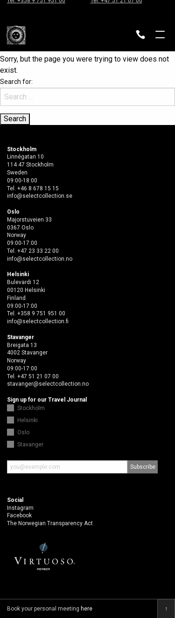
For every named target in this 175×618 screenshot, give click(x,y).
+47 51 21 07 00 (38, 376)
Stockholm (31, 408)
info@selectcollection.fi (38, 321)
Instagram (20, 508)
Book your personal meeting (49, 608)
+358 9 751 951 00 (41, 313)
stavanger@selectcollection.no (48, 384)
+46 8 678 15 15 (38, 188)
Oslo (23, 432)
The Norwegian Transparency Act (50, 523)
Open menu (160, 35)
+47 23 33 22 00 (38, 251)
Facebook (19, 515)
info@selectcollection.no (39, 259)
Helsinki (27, 420)
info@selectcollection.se (39, 196)
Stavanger (30, 444)
